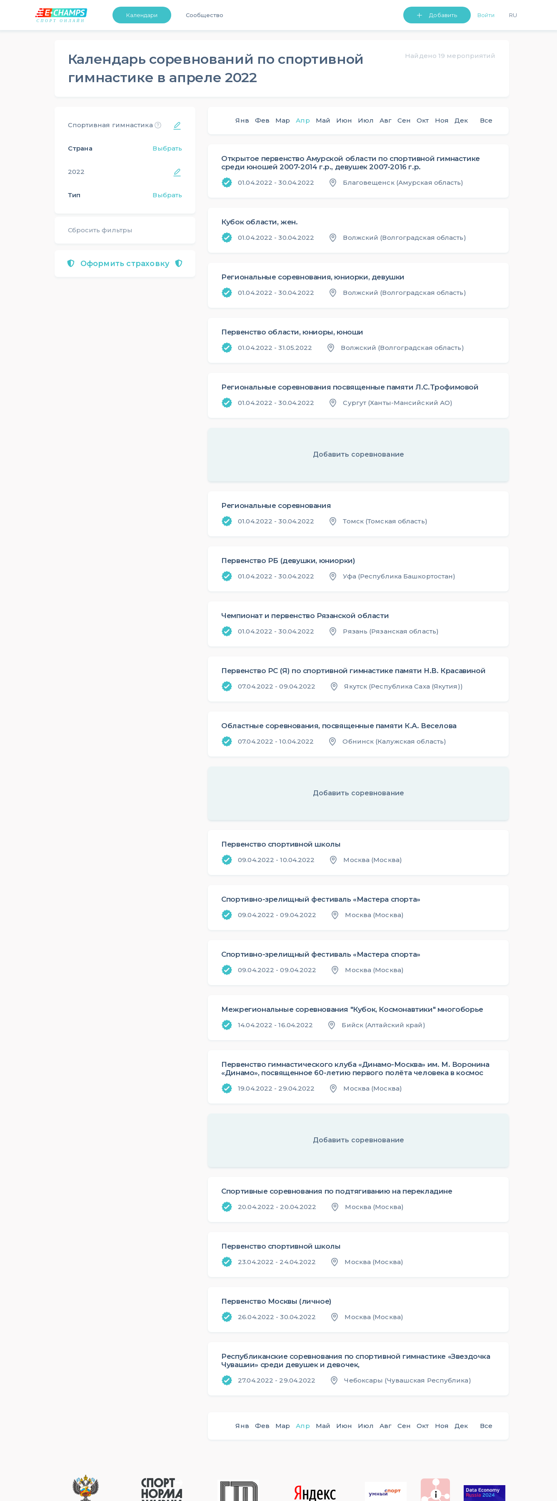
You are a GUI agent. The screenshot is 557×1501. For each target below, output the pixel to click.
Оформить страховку (124, 263)
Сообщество (204, 15)
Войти (486, 15)
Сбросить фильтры (100, 230)
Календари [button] (142, 15)
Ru (513, 15)
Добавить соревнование (358, 454)
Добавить (443, 15)
